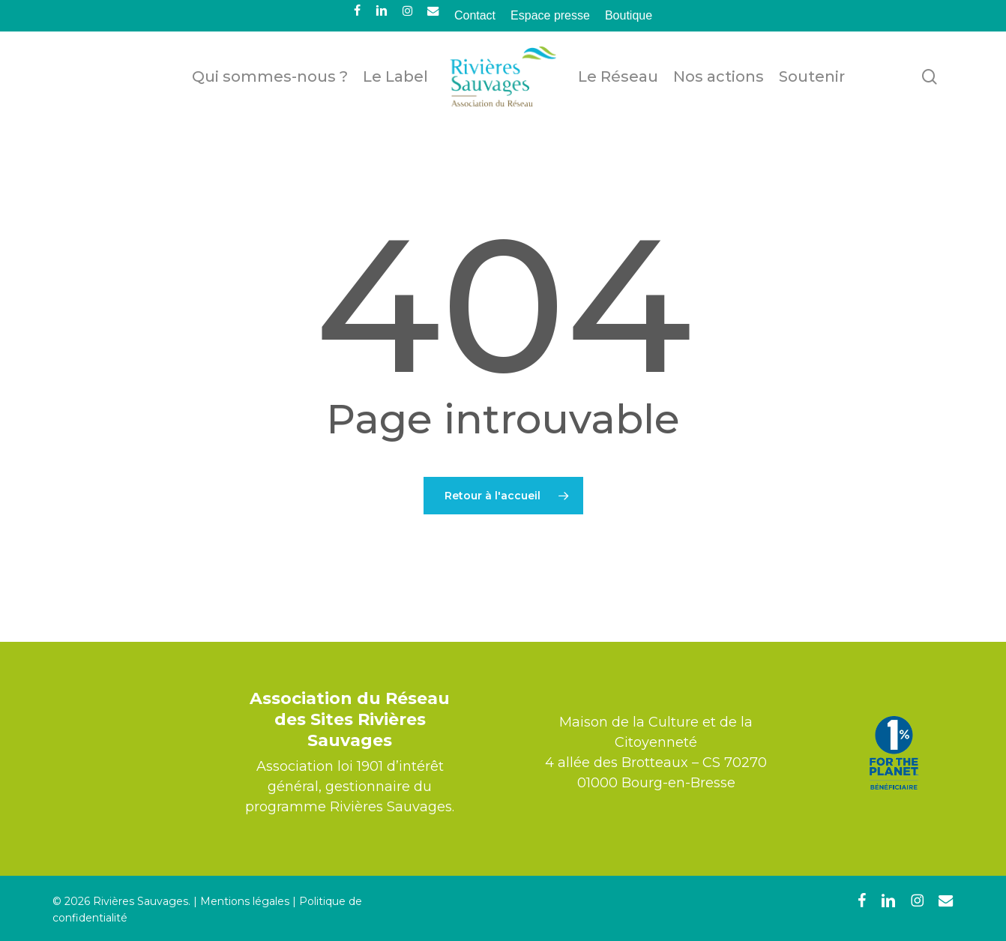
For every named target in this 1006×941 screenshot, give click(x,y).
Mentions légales (244, 901)
